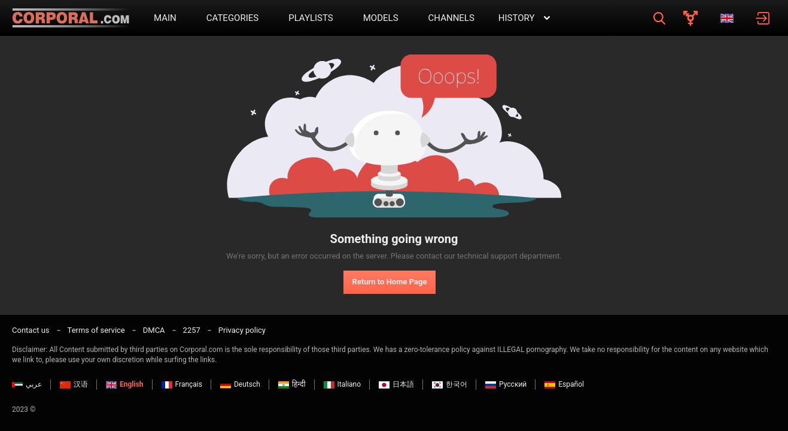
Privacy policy (242, 330)
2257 (191, 330)
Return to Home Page (389, 281)
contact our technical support (467, 255)
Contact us (31, 330)
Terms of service (96, 330)
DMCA (154, 330)
